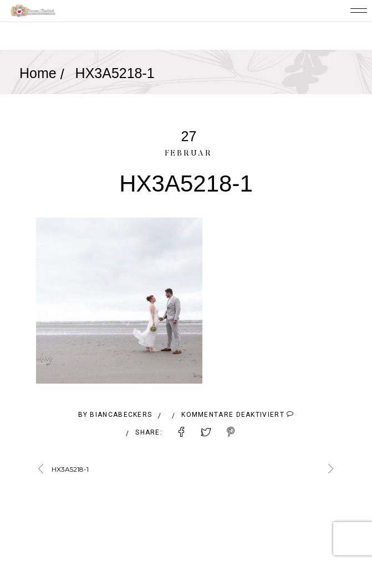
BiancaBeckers (121, 415)
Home (38, 73)
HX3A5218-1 (70, 469)
